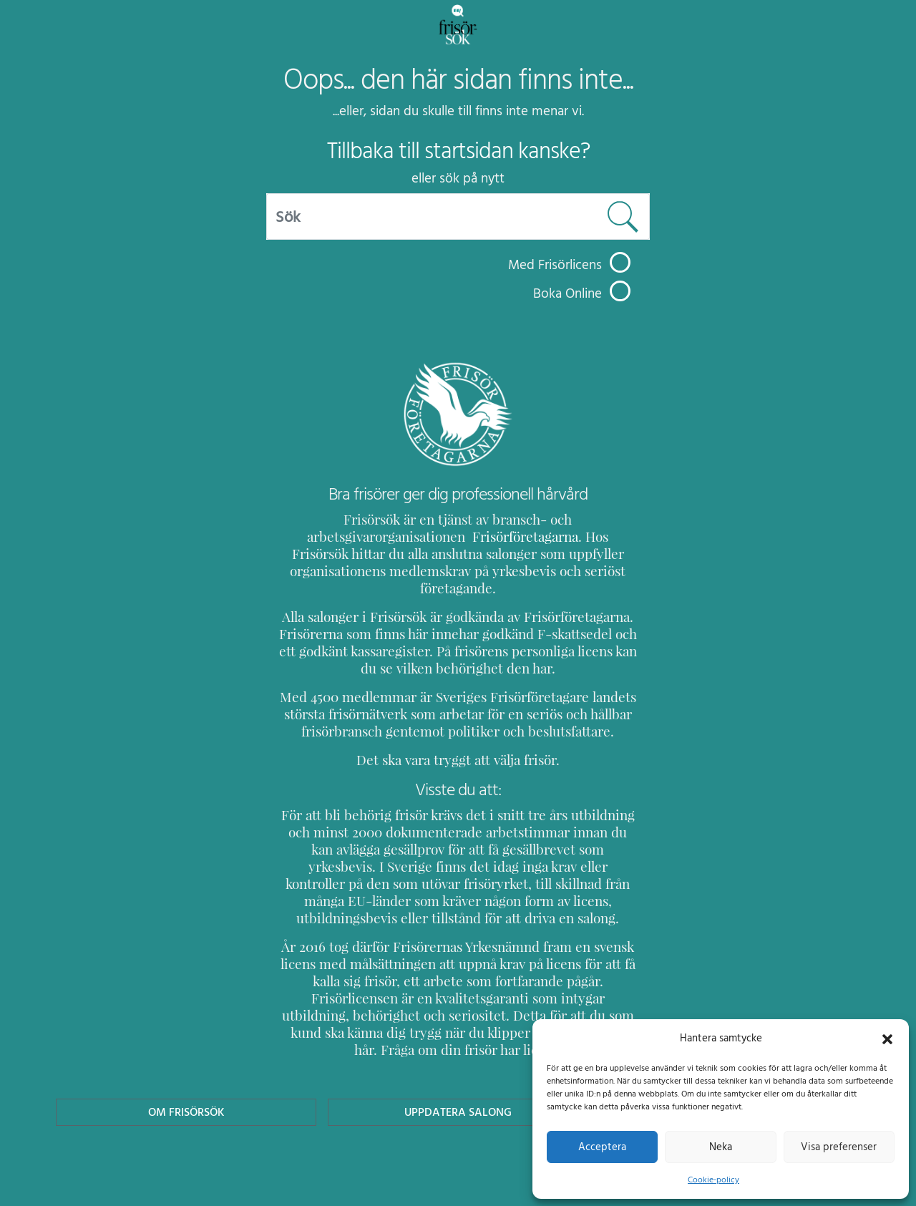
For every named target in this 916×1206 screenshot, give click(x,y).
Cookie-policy (713, 1179)
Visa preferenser (839, 1146)
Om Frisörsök (186, 1060)
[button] (887, 1038)
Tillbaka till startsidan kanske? (458, 151)
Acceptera (602, 1146)
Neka (720, 1146)
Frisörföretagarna (329, 536)
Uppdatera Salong (458, 1060)
